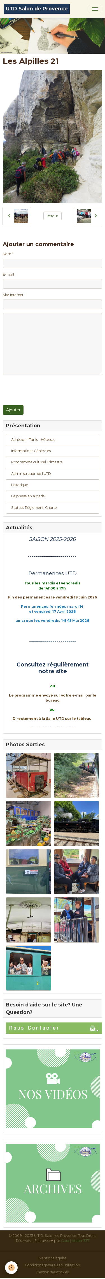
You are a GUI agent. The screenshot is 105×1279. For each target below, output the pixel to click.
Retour (52, 216)
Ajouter (13, 409)
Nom (7, 254)
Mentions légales (52, 1258)
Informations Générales (31, 451)
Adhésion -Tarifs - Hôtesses (33, 439)
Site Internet (13, 295)
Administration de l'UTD (31, 473)
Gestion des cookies (52, 1272)
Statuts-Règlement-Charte (34, 507)
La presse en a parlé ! (28, 496)
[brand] (37, 9)
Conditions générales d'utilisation (52, 1265)
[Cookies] (11, 1267)
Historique (19, 485)
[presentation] (45, 390)
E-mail (8, 274)
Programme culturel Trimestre (37, 462)
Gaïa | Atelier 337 (75, 1241)
